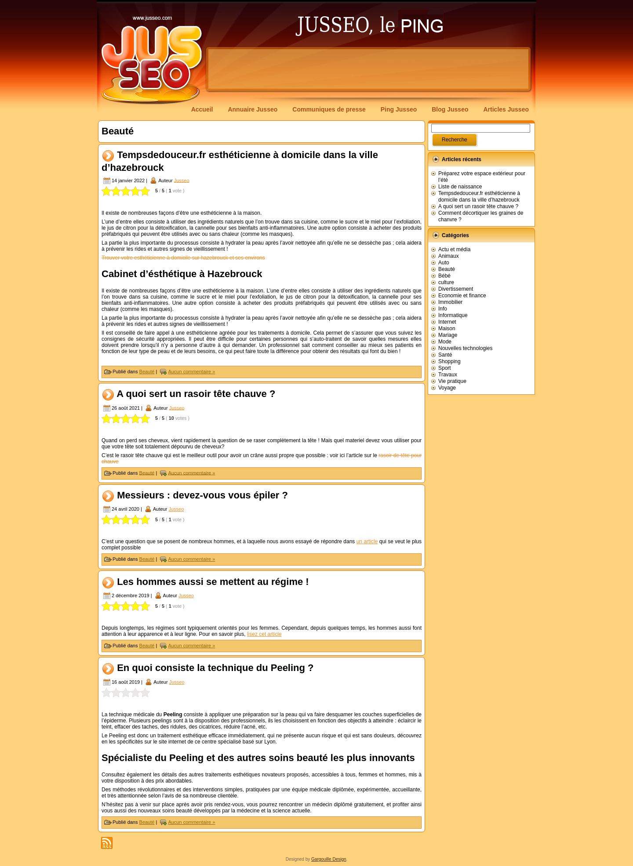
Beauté (147, 371)
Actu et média (454, 249)
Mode (444, 342)
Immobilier (450, 302)
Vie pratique (452, 381)
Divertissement (455, 289)
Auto (443, 263)
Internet (447, 322)
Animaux (448, 256)
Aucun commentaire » (191, 371)
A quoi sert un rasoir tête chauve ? (195, 393)
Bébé (444, 276)
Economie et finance (462, 295)
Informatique (453, 315)
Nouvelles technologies (465, 348)
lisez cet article (264, 634)
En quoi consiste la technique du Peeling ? (215, 668)
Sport (444, 368)
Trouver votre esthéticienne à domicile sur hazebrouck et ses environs (183, 258)
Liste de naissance (460, 187)
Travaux (447, 375)
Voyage (447, 388)
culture (446, 282)
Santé (445, 355)
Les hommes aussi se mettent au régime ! (213, 581)
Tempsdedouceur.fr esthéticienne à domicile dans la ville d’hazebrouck (479, 196)
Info (442, 309)
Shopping (449, 361)
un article (367, 541)
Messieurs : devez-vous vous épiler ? (202, 495)
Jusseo (181, 180)
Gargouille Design (328, 859)
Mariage (447, 335)
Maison (446, 328)
